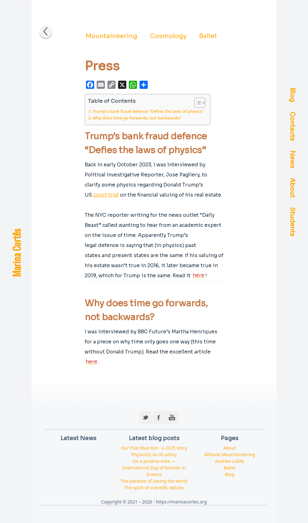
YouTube (172, 417)
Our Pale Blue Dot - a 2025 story (154, 448)
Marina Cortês (16, 253)
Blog (292, 95)
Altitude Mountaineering (229, 454)
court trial (106, 195)
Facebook (158, 417)
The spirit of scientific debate (154, 488)
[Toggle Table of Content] (197, 102)
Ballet (208, 36)
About (292, 188)
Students (292, 222)
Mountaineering (111, 36)
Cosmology (168, 36)
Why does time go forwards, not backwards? (137, 118)
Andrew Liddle (229, 461)
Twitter (145, 417)
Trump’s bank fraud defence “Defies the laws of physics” (148, 111)
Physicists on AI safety (154, 454)
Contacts (292, 126)
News (292, 160)
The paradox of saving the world (154, 481)
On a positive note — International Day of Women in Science (154, 467)
